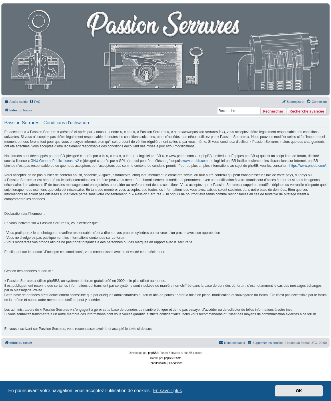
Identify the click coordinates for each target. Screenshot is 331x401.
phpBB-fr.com (173, 358)
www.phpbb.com (195, 161)
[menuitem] (35, 101)
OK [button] (299, 390)
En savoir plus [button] (167, 390)
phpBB (152, 352)
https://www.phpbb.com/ (307, 166)
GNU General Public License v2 (55, 161)
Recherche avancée (307, 111)
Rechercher (273, 111)
